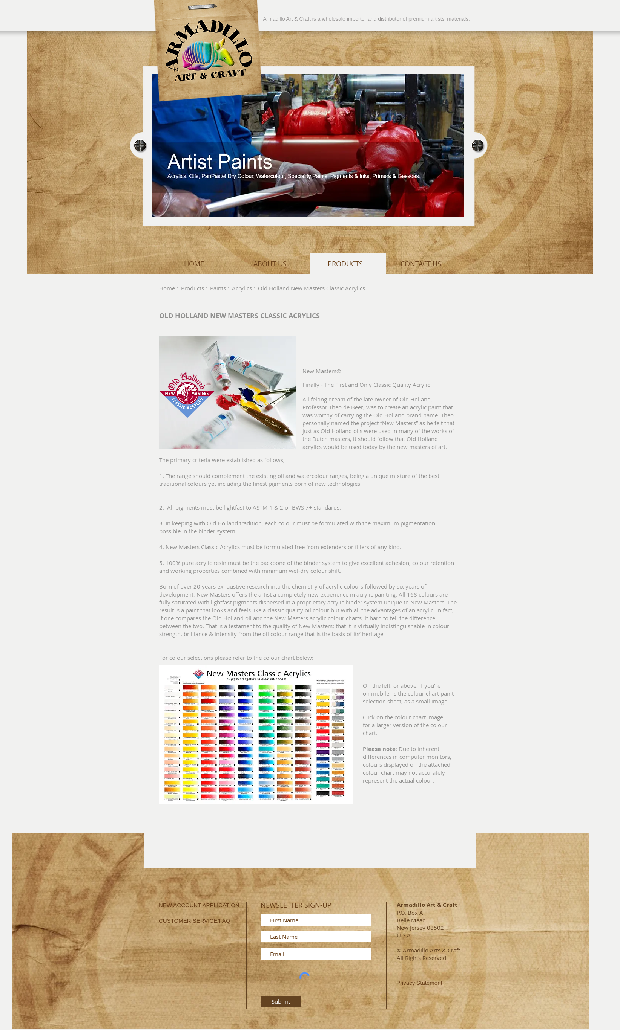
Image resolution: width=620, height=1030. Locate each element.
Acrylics (242, 288)
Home (167, 288)
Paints (218, 288)
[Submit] (281, 1001)
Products (192, 288)
